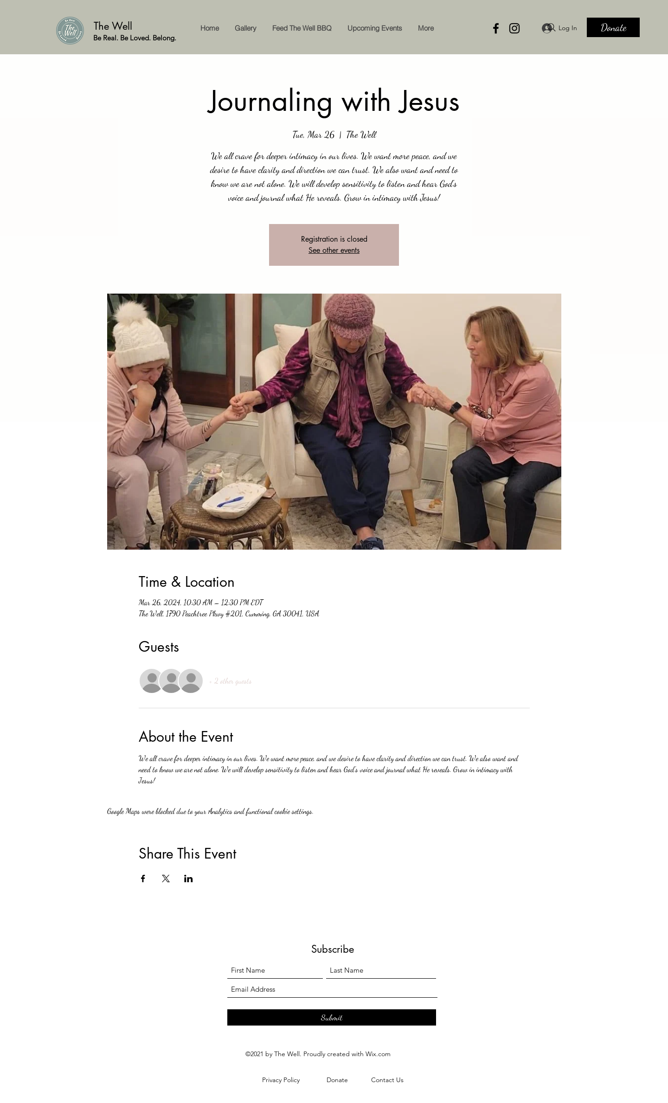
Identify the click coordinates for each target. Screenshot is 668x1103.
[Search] (551, 27)
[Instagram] (514, 28)
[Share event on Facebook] (143, 878)
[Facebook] (496, 28)
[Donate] (613, 27)
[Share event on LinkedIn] (188, 878)
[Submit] (331, 1017)
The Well (114, 25)
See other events (334, 250)
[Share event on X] (165, 878)
